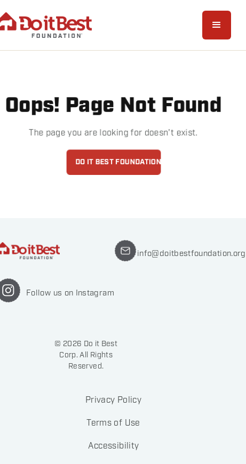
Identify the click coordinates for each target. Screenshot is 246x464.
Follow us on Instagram (70, 293)
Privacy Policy (113, 400)
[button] (216, 25)
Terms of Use (113, 423)
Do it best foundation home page (117, 162)
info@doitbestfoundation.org (191, 253)
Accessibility (113, 446)
